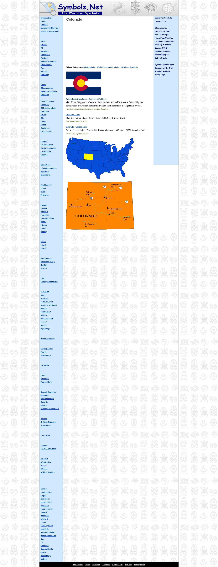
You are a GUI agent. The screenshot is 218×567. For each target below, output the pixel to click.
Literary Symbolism (49, 282)
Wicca (43, 465)
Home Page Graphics (164, 38)
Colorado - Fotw (73, 115)
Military (44, 315)
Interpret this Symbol (50, 31)
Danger (44, 141)
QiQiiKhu (45, 365)
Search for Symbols (163, 18)
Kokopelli (45, 516)
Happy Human (47, 509)
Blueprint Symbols (49, 91)
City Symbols (89, 67)
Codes (43, 121)
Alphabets (45, 55)
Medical (44, 308)
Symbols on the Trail (164, 68)
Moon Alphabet (47, 532)
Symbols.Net (78, 564)
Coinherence (46, 492)
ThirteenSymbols (48, 422)
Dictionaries (46, 151)
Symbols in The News (50, 28)
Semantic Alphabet (163, 51)
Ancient (44, 58)
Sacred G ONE (161, 48)
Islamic (44, 248)
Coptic (43, 495)
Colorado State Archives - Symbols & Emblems (86, 99)
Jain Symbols (47, 258)
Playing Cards (47, 349)
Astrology (45, 75)
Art (42, 68)
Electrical (45, 171)
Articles (44, 71)
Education (45, 165)
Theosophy (45, 556)
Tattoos (44, 419)
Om (42, 539)
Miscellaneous (47, 318)
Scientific (45, 395)
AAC (43, 41)
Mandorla (45, 529)
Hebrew (44, 512)
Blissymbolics (47, 88)
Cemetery (45, 105)
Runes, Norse (47, 382)
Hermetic (45, 215)
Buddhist (45, 95)
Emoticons (45, 175)
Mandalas (45, 292)
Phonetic (45, 546)
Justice (44, 268)
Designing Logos (48, 148)
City (42, 118)
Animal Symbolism (49, 61)
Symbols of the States (164, 65)
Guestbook (106, 564)
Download (96, 564)
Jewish (44, 265)
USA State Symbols (129, 67)
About (43, 21)
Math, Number (47, 302)
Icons (43, 242)
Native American (48, 339)
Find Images (46, 185)
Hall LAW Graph (162, 35)
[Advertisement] (109, 42)
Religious (45, 379)
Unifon (44, 559)
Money (44, 322)
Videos (44, 445)
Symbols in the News (50, 409)
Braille (43, 489)
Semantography (162, 55)
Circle (43, 115)
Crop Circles (46, 131)
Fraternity (45, 195)
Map (42, 295)
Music (43, 325)
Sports (44, 405)
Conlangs (45, 128)
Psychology (46, 355)
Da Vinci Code (47, 145)
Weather (44, 459)
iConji (43, 245)
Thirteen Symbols (162, 71)
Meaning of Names (49, 305)
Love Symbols (47, 526)
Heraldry (44, 212)
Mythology (45, 328)
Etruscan (45, 506)
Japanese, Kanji (47, 262)
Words (43, 469)
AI (42, 48)
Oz (42, 542)
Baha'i (43, 85)
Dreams (44, 155)
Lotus (43, 522)
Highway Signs (47, 218)
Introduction (46, 18)
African (44, 45)
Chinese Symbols (48, 108)
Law (42, 278)
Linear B (44, 519)
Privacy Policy (139, 564)
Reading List (160, 21)
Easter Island (46, 502)
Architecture (46, 65)
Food (43, 192)
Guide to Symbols (162, 31)
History (44, 225)
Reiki (43, 375)
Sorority (44, 402)
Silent (43, 552)
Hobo (43, 228)
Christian (45, 111)
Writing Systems (48, 472)
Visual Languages (48, 449)
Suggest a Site (117, 564)
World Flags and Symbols (108, 67)
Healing (44, 208)
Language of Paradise (164, 41)
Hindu (43, 222)
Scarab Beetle (47, 549)
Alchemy (44, 51)
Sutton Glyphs (161, 58)
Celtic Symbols (47, 101)
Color (43, 125)
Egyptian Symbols (49, 168)
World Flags (160, 75)
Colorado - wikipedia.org (76, 127)
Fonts (43, 188)
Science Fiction (47, 399)
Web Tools (128, 564)
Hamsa (44, 205)
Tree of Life (45, 425)
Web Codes (46, 462)
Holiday (44, 232)
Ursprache (45, 435)
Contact (44, 25)
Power (43, 352)
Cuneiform (45, 499)
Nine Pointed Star (48, 536)
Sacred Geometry (48, 392)
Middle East (46, 312)
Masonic (44, 298)
